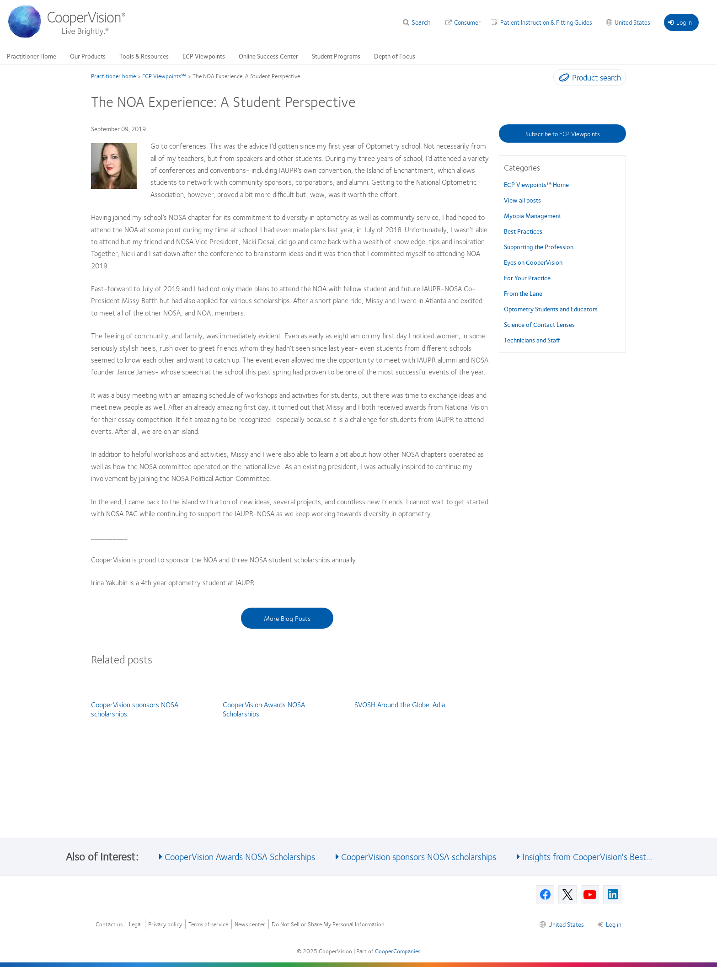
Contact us (109, 924)
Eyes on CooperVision (533, 262)
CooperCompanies (397, 951)
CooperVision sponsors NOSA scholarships (134, 709)
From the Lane (523, 293)
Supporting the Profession (538, 246)
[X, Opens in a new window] (567, 894)
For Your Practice (527, 277)
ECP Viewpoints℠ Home (536, 184)
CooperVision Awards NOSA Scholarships (264, 709)
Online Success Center (268, 56)
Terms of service (208, 924)
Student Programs (336, 56)
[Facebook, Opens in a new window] (545, 894)
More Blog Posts (287, 618)
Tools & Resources (144, 56)
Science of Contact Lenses (539, 324)
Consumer (467, 22)
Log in (680, 22)
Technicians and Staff (532, 340)
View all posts (522, 200)
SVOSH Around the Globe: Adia (399, 704)
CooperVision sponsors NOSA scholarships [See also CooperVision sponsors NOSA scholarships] (418, 856)
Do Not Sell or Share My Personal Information (328, 924)
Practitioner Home (31, 56)
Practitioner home (113, 75)
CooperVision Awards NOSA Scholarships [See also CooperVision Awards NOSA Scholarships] (240, 856)
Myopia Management (532, 215)
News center (250, 924)
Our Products (88, 56)
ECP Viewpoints (203, 56)
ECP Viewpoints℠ (164, 75)
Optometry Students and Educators (551, 309)
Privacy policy (165, 924)
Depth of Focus (394, 56)
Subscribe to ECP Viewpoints (562, 133)
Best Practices (523, 231)
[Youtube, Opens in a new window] (590, 894)
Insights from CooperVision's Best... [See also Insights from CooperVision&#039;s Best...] (587, 856)
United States (632, 22)
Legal (135, 924)
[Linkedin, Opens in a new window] (612, 894)
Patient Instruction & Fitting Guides (546, 22)
